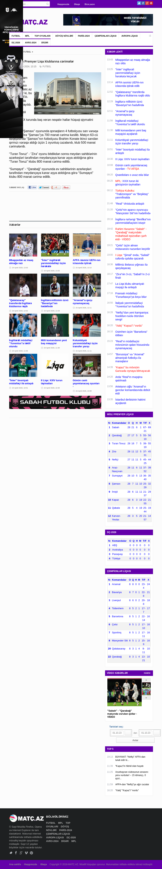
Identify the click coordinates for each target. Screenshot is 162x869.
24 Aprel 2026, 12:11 (84, 308)
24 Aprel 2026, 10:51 (20, 388)
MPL (27, 36)
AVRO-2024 (30, 42)
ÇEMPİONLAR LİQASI (106, 36)
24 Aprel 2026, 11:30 (52, 348)
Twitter (139, 3)
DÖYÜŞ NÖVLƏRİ (64, 36)
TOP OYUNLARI (42, 36)
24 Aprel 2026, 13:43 (20, 268)
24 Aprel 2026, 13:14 (84, 268)
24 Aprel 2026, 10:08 (84, 391)
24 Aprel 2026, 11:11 (84, 351)
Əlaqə (77, 4)
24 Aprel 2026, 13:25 (52, 271)
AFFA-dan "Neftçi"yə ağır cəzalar (132, 784)
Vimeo (26, 852)
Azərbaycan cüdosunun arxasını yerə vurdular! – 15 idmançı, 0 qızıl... (131, 775)
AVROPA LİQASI (129, 36)
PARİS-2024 (84, 36)
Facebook (143, 3)
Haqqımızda (63, 4)
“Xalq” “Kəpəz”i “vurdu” (127, 790)
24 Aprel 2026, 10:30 (52, 388)
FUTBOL (16, 36)
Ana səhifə (15, 864)
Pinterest (151, 3)
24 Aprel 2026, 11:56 (20, 351)
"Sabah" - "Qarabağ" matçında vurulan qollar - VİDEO (122, 713)
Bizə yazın (90, 4)
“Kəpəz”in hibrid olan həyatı (129, 766)
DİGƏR (44, 42)
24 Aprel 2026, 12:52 (20, 311)
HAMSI (147, 673)
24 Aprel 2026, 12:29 (52, 311)
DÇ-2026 (16, 42)
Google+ (147, 3)
